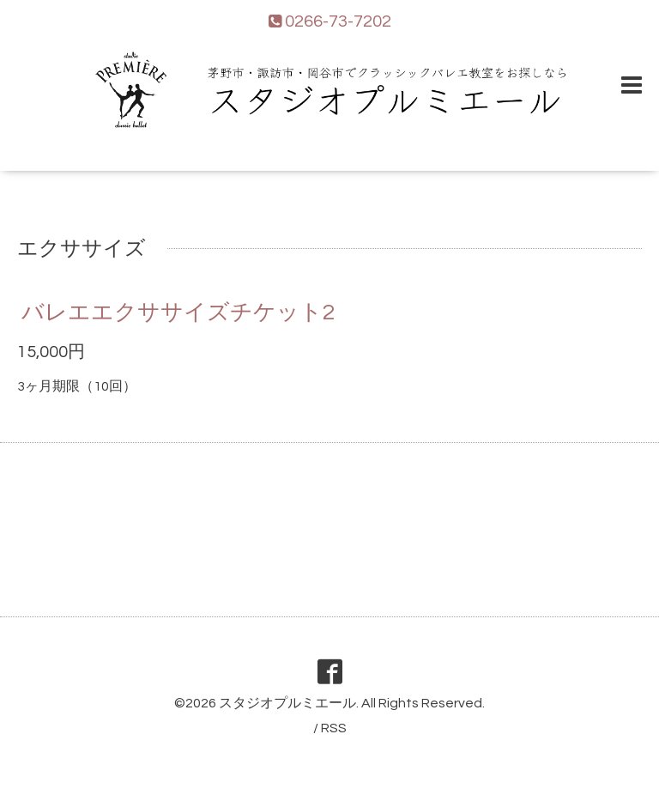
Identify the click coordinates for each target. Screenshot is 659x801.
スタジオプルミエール (287, 703)
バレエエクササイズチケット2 (178, 312)
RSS (334, 728)
